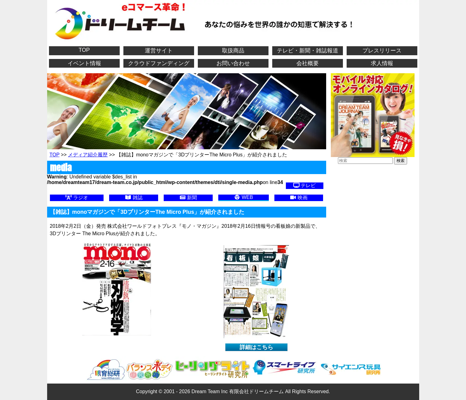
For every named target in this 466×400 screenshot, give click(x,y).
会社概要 (307, 63)
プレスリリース (382, 50)
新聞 (188, 197)
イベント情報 (84, 63)
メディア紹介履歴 (88, 154)
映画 (298, 197)
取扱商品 (233, 50)
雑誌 (133, 197)
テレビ (304, 185)
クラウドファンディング (158, 63)
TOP (84, 50)
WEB (243, 197)
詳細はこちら (256, 347)
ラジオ (76, 197)
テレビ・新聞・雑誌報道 (307, 50)
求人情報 (382, 63)
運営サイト (159, 50)
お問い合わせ (233, 63)
